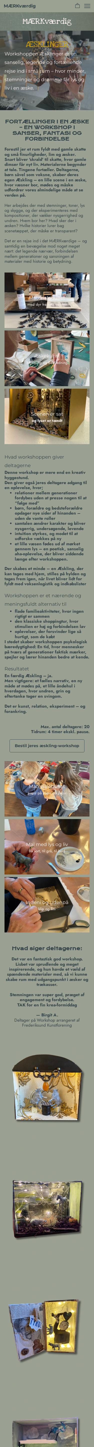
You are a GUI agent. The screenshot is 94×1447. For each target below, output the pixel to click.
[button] (77, 5)
